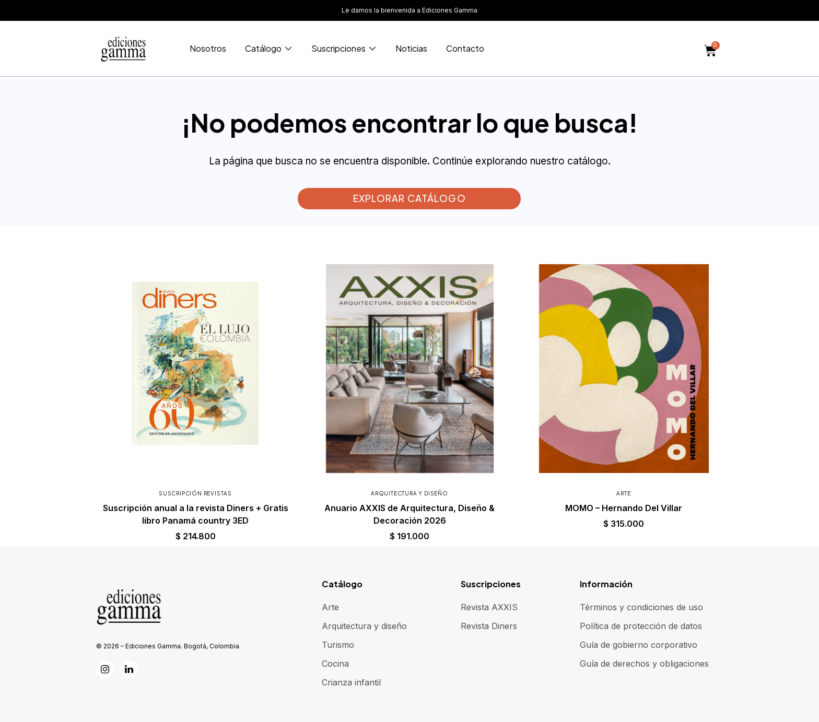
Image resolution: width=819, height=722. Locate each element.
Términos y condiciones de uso (641, 607)
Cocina (335, 663)
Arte (623, 493)
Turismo (338, 645)
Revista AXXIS (489, 607)
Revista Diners (489, 626)
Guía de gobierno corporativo (638, 645)
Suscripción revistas (195, 493)
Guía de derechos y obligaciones (644, 663)
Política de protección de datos (641, 626)
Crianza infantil (351, 682)
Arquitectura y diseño (409, 493)
